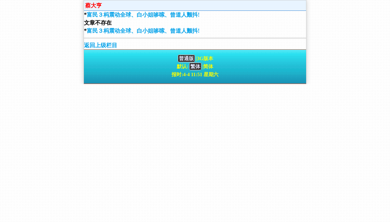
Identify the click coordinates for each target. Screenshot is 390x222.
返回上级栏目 (100, 45)
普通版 (186, 58)
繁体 (195, 66)
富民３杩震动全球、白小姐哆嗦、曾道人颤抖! (143, 15)
